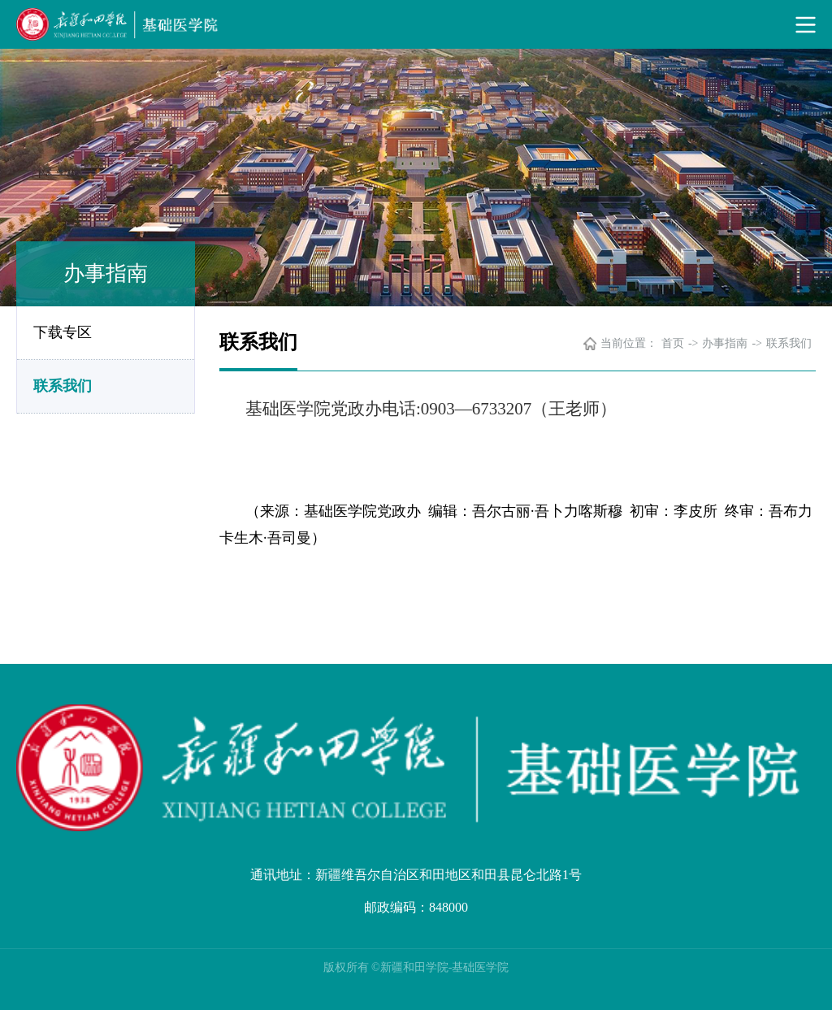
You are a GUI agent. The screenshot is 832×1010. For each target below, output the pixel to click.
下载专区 (62, 332)
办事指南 (725, 343)
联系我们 (62, 386)
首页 (672, 343)
